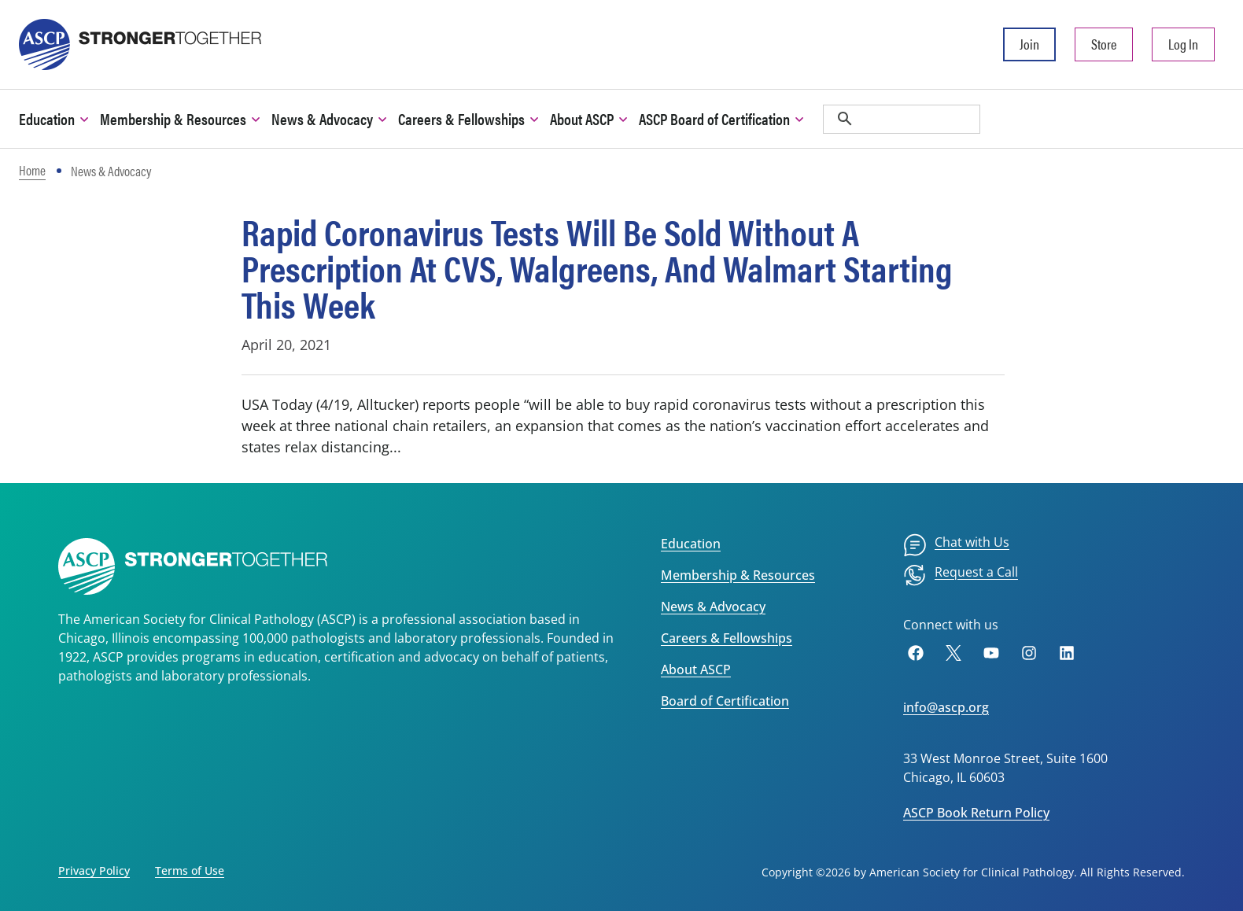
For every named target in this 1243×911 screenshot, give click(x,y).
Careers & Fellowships (726, 638)
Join (1029, 43)
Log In (1183, 43)
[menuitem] (956, 545)
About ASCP (696, 669)
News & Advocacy (713, 606)
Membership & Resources (738, 575)
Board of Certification (725, 701)
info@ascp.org (946, 707)
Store (1103, 43)
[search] (901, 119)
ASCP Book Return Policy (976, 812)
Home (32, 169)
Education (691, 543)
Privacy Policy (94, 870)
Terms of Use (189, 870)
